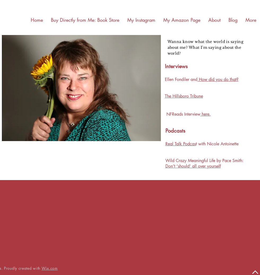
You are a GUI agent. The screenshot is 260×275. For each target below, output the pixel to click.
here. (205, 114)
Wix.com (50, 268)
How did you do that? (218, 79)
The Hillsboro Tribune (184, 96)
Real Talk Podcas (180, 144)
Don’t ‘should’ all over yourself (193, 166)
